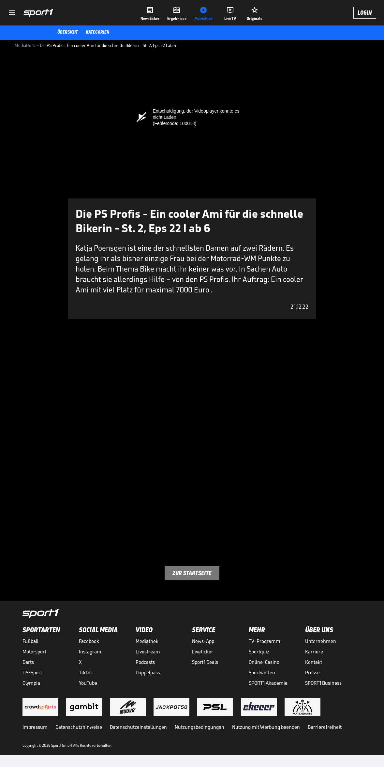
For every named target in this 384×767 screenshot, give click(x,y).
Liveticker (202, 652)
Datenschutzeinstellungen (138, 727)
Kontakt (313, 662)
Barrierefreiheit (325, 727)
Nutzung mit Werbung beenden (266, 727)
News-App (203, 641)
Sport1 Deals (205, 662)
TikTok (86, 672)
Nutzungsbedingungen (199, 727)
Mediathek (147, 641)
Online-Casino (264, 662)
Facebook (89, 641)
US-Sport (32, 672)
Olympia (31, 683)
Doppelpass (148, 672)
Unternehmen (320, 641)
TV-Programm (264, 641)
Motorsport (34, 652)
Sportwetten (262, 672)
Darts (28, 662)
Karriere (314, 652)
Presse (312, 672)
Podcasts (145, 662)
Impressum (35, 727)
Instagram (90, 652)
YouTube (88, 683)
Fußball (30, 641)
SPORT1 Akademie (268, 683)
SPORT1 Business (323, 683)
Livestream (148, 652)
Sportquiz (259, 652)
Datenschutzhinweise (78, 727)
